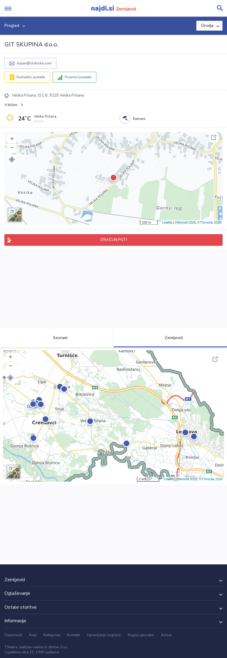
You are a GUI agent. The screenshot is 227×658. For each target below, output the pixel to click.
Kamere (139, 118)
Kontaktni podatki (31, 77)
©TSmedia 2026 (209, 222)
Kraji (32, 635)
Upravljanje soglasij (104, 635)
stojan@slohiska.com (34, 63)
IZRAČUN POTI (113, 239)
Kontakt (73, 635)
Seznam (57, 338)
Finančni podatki (78, 77)
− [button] (12, 148)
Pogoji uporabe (141, 635)
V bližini (10, 104)
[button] (11, 159)
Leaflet (167, 222)
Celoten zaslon (213, 137)
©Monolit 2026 (185, 222)
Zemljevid (170, 338)
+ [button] (12, 139)
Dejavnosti (13, 635)
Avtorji (166, 635)
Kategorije (51, 635)
